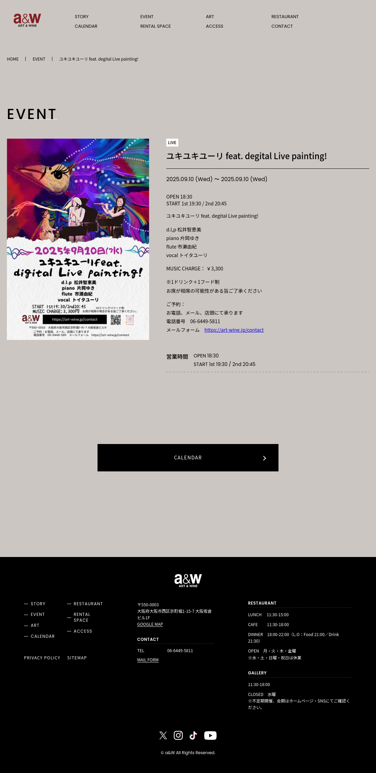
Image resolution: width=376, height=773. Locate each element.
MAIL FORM (147, 659)
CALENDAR (86, 26)
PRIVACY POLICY (42, 657)
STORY (82, 16)
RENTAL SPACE (155, 26)
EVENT (146, 16)
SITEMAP (77, 657)
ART (210, 16)
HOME (12, 59)
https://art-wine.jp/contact (234, 329)
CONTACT (282, 26)
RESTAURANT (285, 16)
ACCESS (214, 26)
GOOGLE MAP (150, 624)
